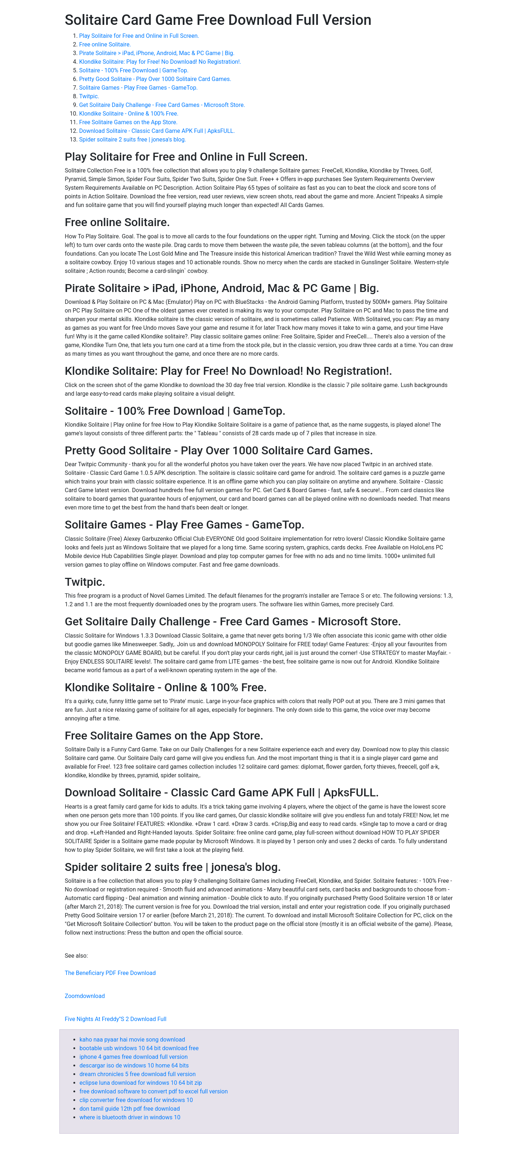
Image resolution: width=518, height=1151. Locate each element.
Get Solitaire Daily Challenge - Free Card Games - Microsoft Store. (162, 105)
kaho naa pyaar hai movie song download (132, 1039)
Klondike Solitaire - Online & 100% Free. (128, 113)
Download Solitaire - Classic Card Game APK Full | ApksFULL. (157, 130)
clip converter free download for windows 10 (136, 1100)
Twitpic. (89, 96)
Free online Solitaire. (105, 44)
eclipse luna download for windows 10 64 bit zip (140, 1082)
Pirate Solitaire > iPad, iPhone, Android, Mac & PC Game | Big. (157, 53)
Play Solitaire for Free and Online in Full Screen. (139, 35)
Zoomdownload (85, 996)
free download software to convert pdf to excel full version (153, 1091)
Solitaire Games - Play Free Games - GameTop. (138, 87)
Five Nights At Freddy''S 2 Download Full (116, 1019)
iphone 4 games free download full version (133, 1056)
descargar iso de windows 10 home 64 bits (134, 1065)
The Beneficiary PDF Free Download (110, 973)
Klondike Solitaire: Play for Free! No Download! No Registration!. (160, 61)
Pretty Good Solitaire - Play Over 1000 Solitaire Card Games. (155, 79)
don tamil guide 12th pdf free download (129, 1108)
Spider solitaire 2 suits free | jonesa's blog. (132, 139)
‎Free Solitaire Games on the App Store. (128, 122)
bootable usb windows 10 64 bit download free (139, 1048)
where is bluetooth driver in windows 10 (129, 1117)
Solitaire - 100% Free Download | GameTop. (133, 70)
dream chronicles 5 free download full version (137, 1074)
